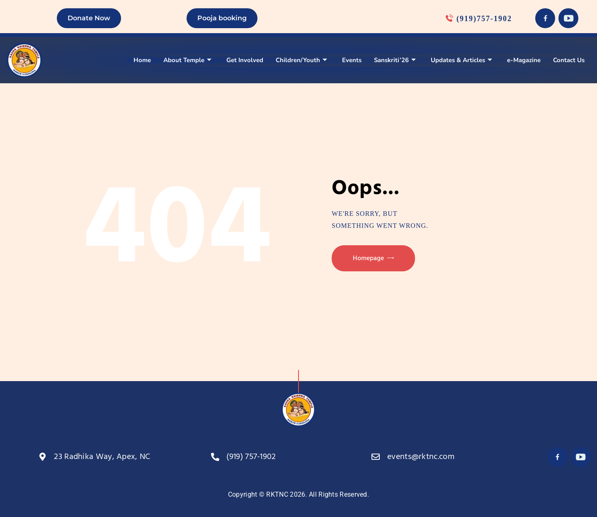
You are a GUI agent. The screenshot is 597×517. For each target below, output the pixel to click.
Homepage (368, 258)
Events (352, 60)
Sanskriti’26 (395, 60)
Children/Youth (301, 60)
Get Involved (244, 60)
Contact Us (569, 60)
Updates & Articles (461, 60)
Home (142, 60)
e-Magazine (524, 60)
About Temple (187, 60)
